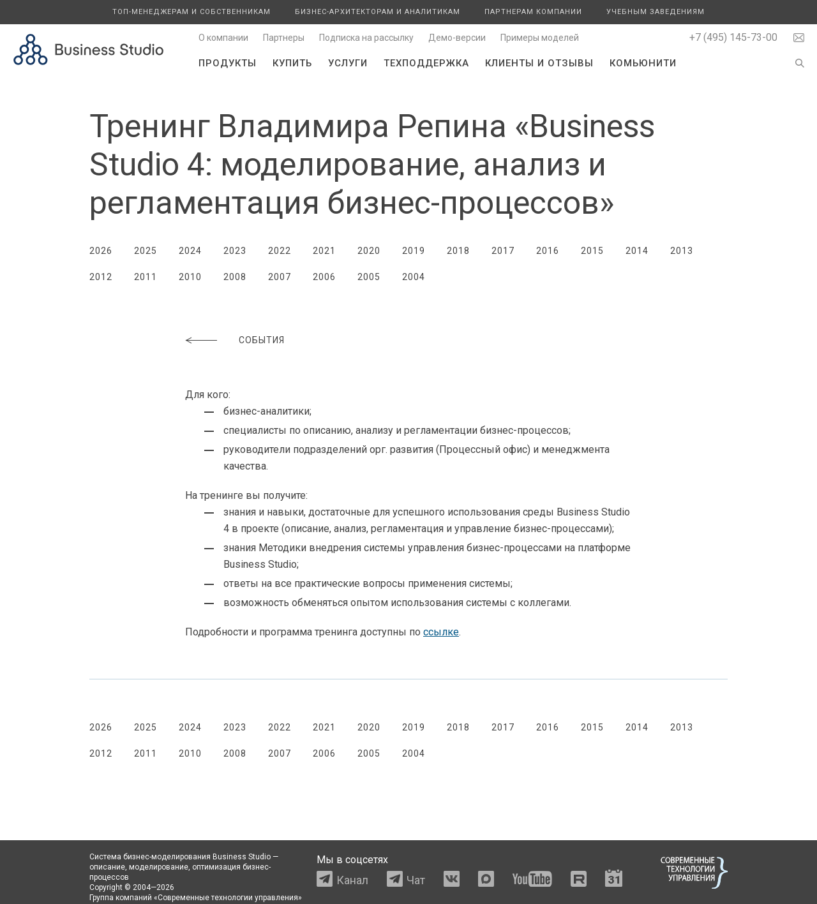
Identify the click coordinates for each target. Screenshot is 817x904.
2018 (458, 251)
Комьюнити (643, 63)
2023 (234, 251)
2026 (100, 251)
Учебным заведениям (655, 12)
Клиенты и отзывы (539, 63)
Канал (352, 880)
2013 (681, 251)
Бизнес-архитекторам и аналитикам (377, 12)
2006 (324, 277)
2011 (145, 277)
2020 (368, 251)
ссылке (441, 632)
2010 (190, 277)
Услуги (348, 63)
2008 (234, 277)
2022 (279, 251)
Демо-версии (457, 38)
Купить (292, 63)
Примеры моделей (539, 38)
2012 (100, 277)
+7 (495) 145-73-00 (733, 37)
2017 (502, 251)
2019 (413, 251)
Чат (416, 880)
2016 (547, 251)
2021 (324, 251)
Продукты (228, 63)
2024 (190, 251)
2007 (279, 277)
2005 (368, 277)
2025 (145, 251)
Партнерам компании (533, 12)
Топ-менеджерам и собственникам (191, 12)
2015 (592, 251)
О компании (223, 38)
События (262, 340)
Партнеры (283, 38)
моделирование (158, 867)
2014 (637, 251)
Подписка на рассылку (366, 38)
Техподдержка (426, 63)
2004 (413, 277)
